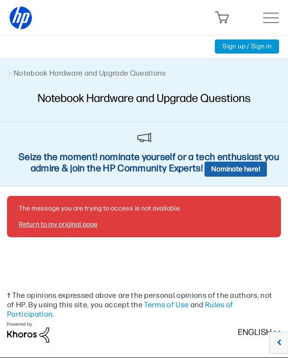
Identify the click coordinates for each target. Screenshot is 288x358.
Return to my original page (58, 224)
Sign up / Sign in (247, 46)
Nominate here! (235, 169)
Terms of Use (166, 304)
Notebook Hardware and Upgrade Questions (90, 73)
